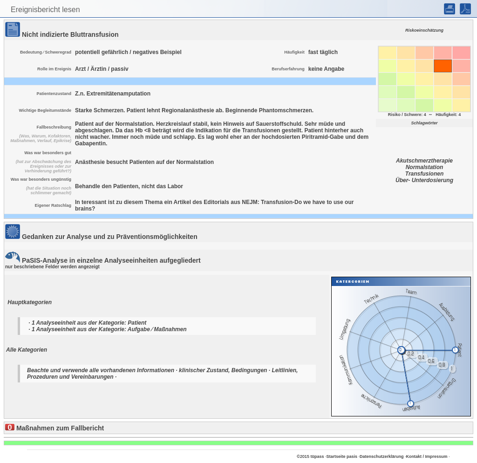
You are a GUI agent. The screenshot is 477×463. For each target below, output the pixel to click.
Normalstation (424, 167)
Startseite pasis (341, 456)
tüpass (317, 456)
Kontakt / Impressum (427, 456)
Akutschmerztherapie (424, 160)
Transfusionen (424, 173)
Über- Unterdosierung (424, 180)
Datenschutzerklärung (382, 456)
